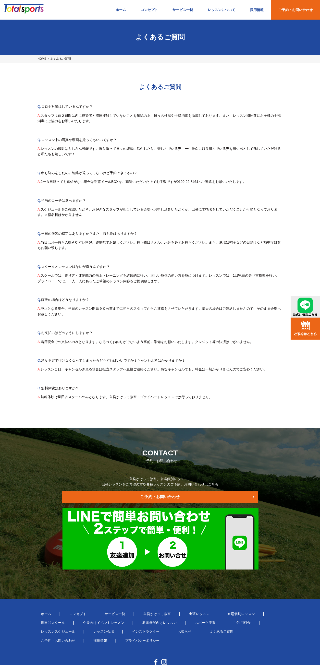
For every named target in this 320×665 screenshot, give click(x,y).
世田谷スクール (240, 593)
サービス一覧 (182, 10)
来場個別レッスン (203, 593)
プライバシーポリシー (224, 611)
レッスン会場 (251, 602)
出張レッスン (168, 593)
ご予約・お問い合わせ (295, 10)
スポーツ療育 (145, 602)
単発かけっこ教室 (133, 593)
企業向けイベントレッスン (58, 602)
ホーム (121, 10)
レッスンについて (221, 10)
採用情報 (257, 10)
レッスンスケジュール (213, 602)
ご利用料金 (176, 602)
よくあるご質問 (113, 611)
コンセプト (149, 10)
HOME (41, 58)
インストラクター (51, 611)
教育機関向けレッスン (107, 602)
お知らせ (83, 611)
